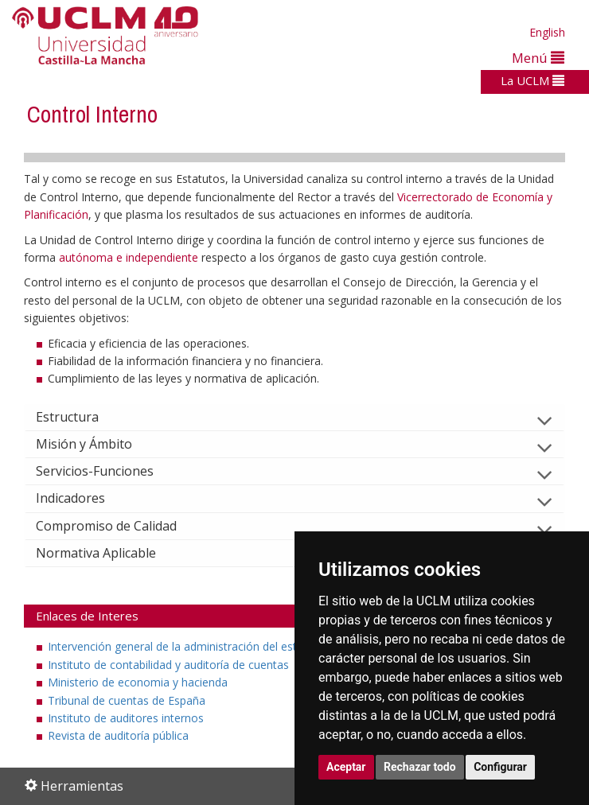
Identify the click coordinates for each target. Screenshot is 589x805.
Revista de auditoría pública (118, 735)
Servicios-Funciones (107, 471)
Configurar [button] (500, 766)
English (547, 32)
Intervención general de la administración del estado (182, 646)
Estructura (80, 417)
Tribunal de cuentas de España (126, 700)
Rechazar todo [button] (420, 766)
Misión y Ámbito (97, 444)
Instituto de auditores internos (126, 717)
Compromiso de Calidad (119, 526)
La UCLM (532, 80)
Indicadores (83, 498)
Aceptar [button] (346, 766)
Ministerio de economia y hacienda (138, 682)
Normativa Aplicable (108, 553)
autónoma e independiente (130, 257)
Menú (538, 58)
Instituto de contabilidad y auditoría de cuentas (168, 664)
